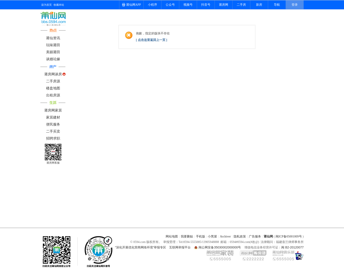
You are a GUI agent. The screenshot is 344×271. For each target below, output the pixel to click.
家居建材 (53, 117)
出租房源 (53, 95)
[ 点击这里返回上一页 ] (151, 40)
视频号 (188, 4)
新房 (259, 4)
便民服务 (53, 124)
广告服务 (255, 236)
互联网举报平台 (180, 247)
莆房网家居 (53, 110)
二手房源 (53, 81)
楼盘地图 (53, 88)
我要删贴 (187, 236)
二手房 (241, 4)
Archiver (225, 236)
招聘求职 (53, 138)
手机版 (200, 236)
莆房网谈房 (53, 74)
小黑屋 (212, 236)
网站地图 (172, 236)
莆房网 (223, 4)
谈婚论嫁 (53, 59)
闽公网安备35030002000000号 (220, 247)
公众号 (170, 4)
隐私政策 (240, 236)
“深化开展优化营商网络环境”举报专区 (140, 247)
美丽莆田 (53, 52)
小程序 (152, 4)
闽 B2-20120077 (292, 247)
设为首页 (46, 4)
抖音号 (205, 4)
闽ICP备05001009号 (289, 236)
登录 (295, 4)
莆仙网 (268, 236)
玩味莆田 (53, 45)
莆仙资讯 (53, 38)
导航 (277, 4)
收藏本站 (59, 4)
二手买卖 (53, 131)
